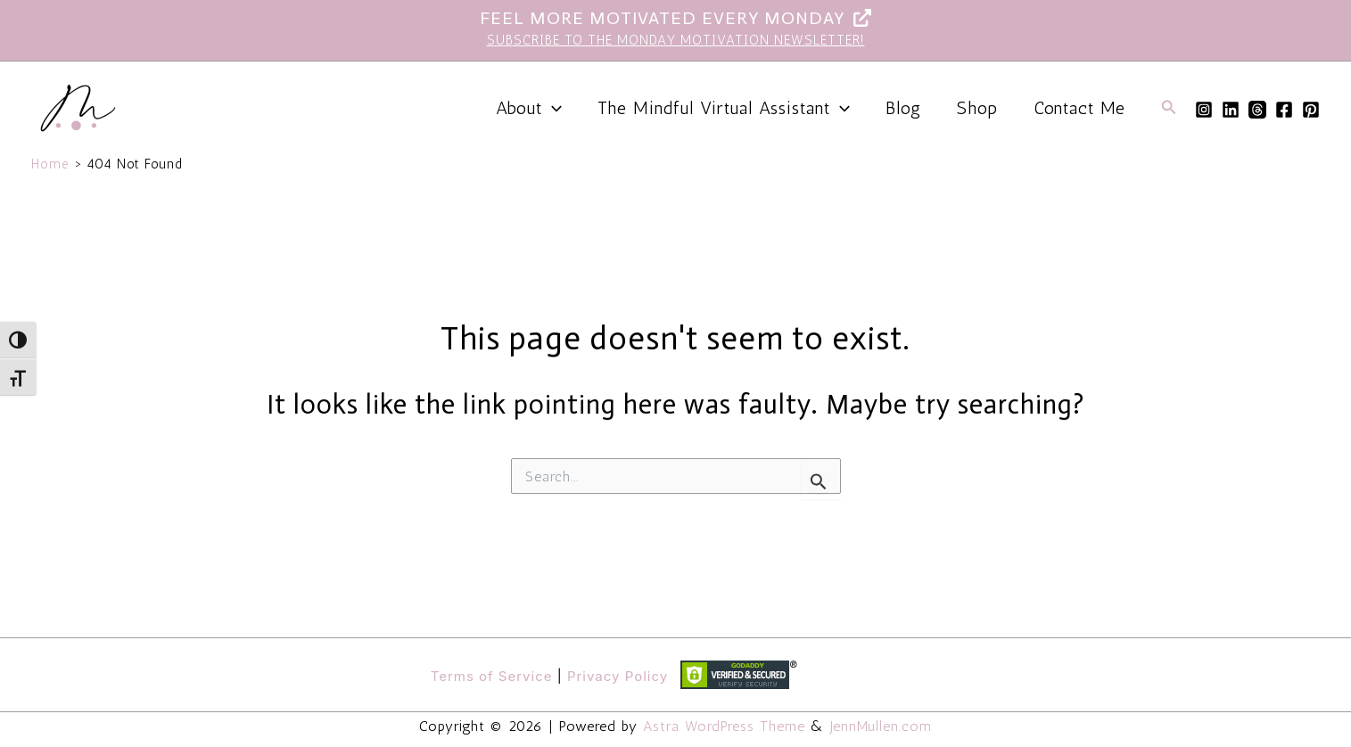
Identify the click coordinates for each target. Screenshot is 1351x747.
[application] (552, 108)
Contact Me (1079, 108)
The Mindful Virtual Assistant (723, 108)
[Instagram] (1204, 110)
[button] (1169, 107)
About (529, 108)
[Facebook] (1284, 110)
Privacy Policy (617, 676)
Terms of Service (492, 676)
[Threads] (1257, 110)
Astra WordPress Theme (724, 726)
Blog (903, 108)
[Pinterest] (1311, 110)
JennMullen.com (881, 726)
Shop (977, 108)
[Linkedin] (1231, 110)
